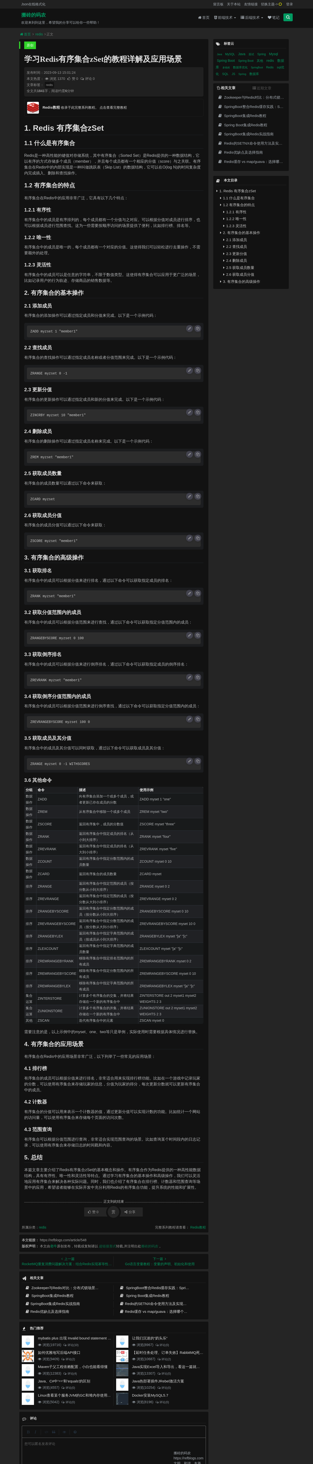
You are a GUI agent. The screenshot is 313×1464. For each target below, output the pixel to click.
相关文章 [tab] (226, 88)
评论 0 (87, 79)
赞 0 (73, 79)
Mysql (273, 54)
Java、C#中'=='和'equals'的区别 (64, 1381)
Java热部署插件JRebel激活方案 (158, 1381)
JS (234, 74)
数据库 (254, 74)
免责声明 (158, 1436)
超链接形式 (107, 1246)
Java (220, 54)
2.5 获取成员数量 (238, 267)
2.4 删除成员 (235, 260)
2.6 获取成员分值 (238, 274)
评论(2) (68, 1359)
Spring (262, 54)
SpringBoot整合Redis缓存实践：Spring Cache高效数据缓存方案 (175, 1288)
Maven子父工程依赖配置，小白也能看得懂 (73, 1367)
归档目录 (141, 1436)
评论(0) (162, 1345)
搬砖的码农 (33, 15)
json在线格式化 (89, 1436)
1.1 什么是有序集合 (237, 198)
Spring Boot (226, 61)
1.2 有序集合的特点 (237, 205)
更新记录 (123, 1436)
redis (39, 34)
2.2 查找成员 (235, 246)
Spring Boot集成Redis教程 (144, 1296)
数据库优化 (240, 67)
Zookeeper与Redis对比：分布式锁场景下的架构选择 (71, 1288)
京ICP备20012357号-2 (130, 1444)
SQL (225, 74)
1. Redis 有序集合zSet (236, 191)
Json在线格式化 (33, 4)
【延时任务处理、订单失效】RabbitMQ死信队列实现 (175, 1352)
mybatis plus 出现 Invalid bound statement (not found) (81, 1338)
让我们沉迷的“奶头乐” (150, 1338)
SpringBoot (257, 67)
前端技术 (225, 17)
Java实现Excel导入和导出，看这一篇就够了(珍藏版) (174, 1367)
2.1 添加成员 (235, 240)
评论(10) (70, 1345)
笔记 (273, 17)
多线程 (227, 67)
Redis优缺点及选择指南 (47, 1311)
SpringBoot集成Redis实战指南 (52, 1304)
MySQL (230, 54)
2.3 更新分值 (235, 254)
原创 (30, 45)
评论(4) (70, 1373)
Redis (270, 67)
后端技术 (252, 17)
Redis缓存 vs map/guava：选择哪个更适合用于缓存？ (166, 1311)
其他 (260, 61)
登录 (289, 4)
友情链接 (251, 4)
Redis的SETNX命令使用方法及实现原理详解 (158, 1304)
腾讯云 (108, 1444)
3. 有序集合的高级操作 (240, 281)
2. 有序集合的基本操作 (240, 233)
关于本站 (234, 4)
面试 (252, 54)
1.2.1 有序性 (234, 212)
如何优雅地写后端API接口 (59, 1352)
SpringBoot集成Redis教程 (49, 1296)
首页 (204, 17)
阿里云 (96, 1444)
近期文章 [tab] (261, 88)
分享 (129, 1212)
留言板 (218, 4)
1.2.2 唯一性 (234, 219)
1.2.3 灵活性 (234, 226)
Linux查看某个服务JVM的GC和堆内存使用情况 (76, 1395)
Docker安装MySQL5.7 (150, 1395)
